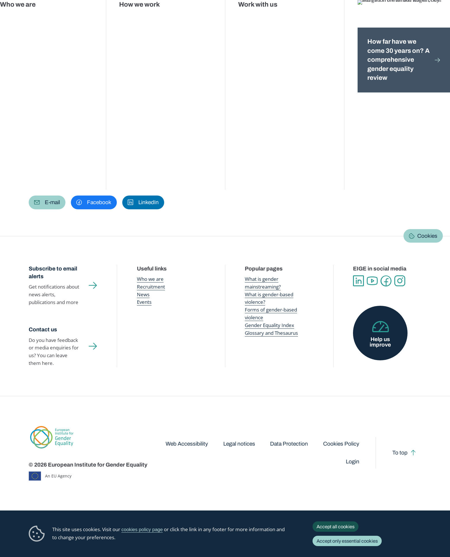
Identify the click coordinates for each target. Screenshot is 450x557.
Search (436, 17)
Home (41, 56)
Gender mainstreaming (203, 17)
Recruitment (151, 286)
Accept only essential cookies (347, 541)
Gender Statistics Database (362, 17)
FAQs (191, 104)
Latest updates (158, 104)
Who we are (150, 279)
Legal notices (239, 444)
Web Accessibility (187, 444)
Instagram (399, 280)
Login (352, 462)
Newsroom (103, 17)
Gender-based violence (255, 17)
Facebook (386, 280)
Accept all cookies (335, 526)
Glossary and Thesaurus (271, 333)
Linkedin (358, 280)
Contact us (43, 329)
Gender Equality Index (306, 17)
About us (408, 17)
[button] (47, 202)
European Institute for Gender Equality (40, 17)
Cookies (427, 236)
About (214, 104)
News (143, 294)
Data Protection (289, 444)
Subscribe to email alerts (53, 273)
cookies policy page (142, 529)
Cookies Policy (341, 444)
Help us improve (380, 342)
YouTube (372, 280)
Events (144, 302)
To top (400, 453)
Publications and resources (148, 17)
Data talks (120, 104)
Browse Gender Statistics (66, 104)
